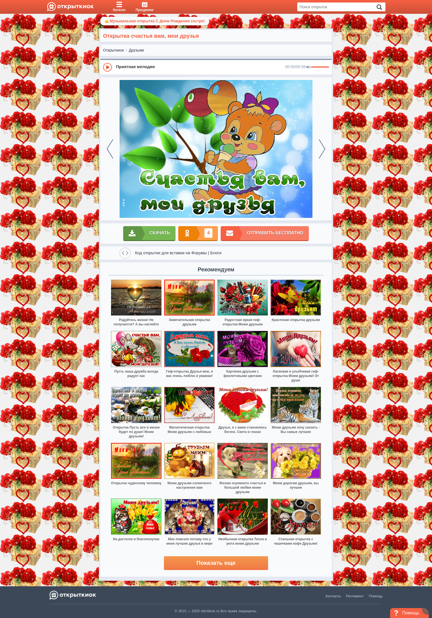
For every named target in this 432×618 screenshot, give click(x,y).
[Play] (107, 67)
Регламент (355, 596)
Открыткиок (113, 50)
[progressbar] (320, 67)
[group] (216, 67)
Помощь (376, 596)
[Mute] (308, 67)
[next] (322, 149)
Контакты (333, 596)
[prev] (110, 149)
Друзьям (136, 50)
